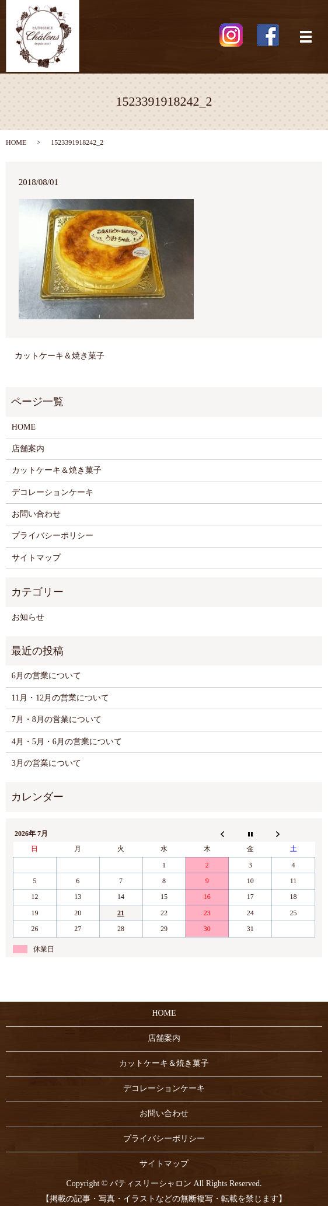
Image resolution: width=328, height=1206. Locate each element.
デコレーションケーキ (52, 492)
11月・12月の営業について (60, 697)
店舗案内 (28, 448)
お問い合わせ (36, 514)
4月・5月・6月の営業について (67, 741)
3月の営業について (46, 763)
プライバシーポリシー (52, 535)
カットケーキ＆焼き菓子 (59, 355)
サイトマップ (36, 557)
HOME (16, 142)
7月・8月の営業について (57, 719)
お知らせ (28, 617)
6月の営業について (46, 675)
